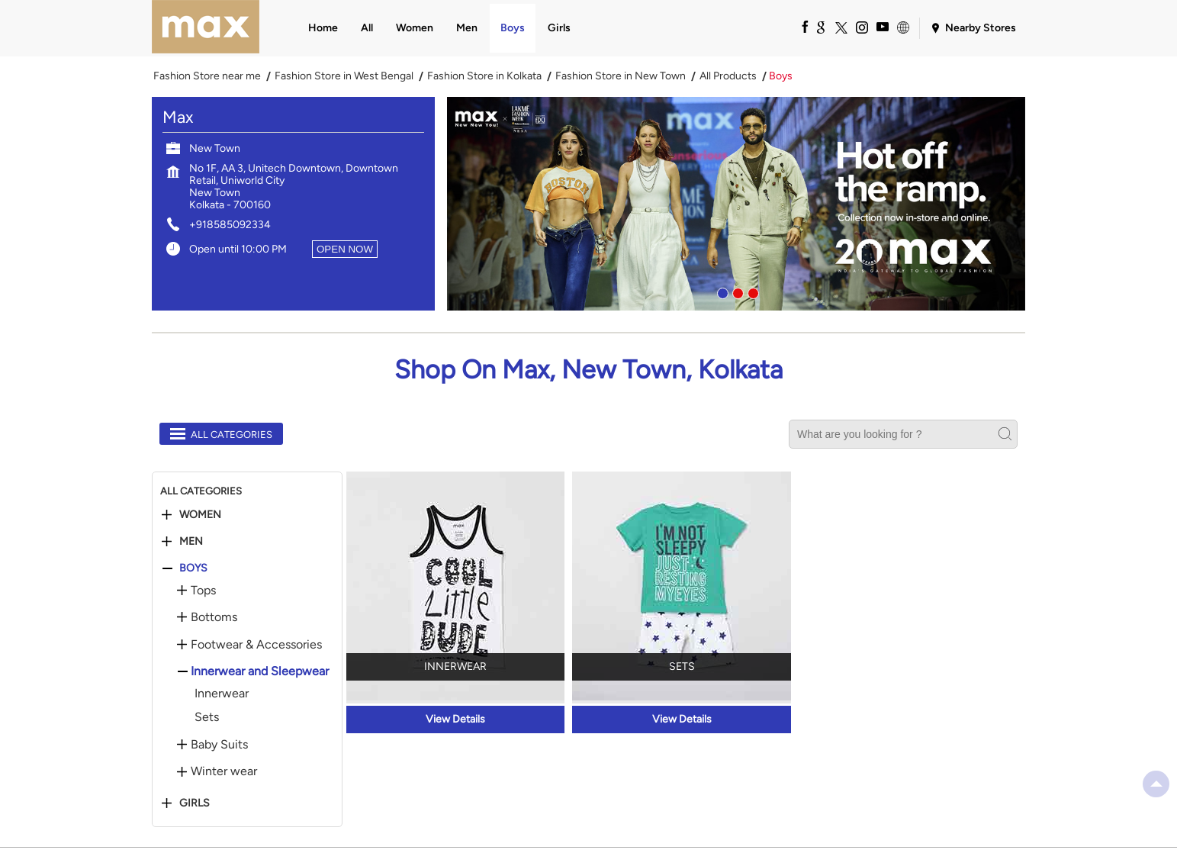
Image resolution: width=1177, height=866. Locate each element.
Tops (203, 590)
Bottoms (214, 617)
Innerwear (222, 693)
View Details (455, 719)
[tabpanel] (736, 204)
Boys (193, 568)
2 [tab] (736, 291)
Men (191, 542)
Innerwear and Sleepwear (260, 671)
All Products (728, 76)
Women (200, 515)
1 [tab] (721, 291)
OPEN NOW (345, 249)
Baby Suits (219, 745)
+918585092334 (230, 224)
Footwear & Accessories (256, 645)
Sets (207, 717)
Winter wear (224, 771)
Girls (194, 803)
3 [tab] (751, 291)
